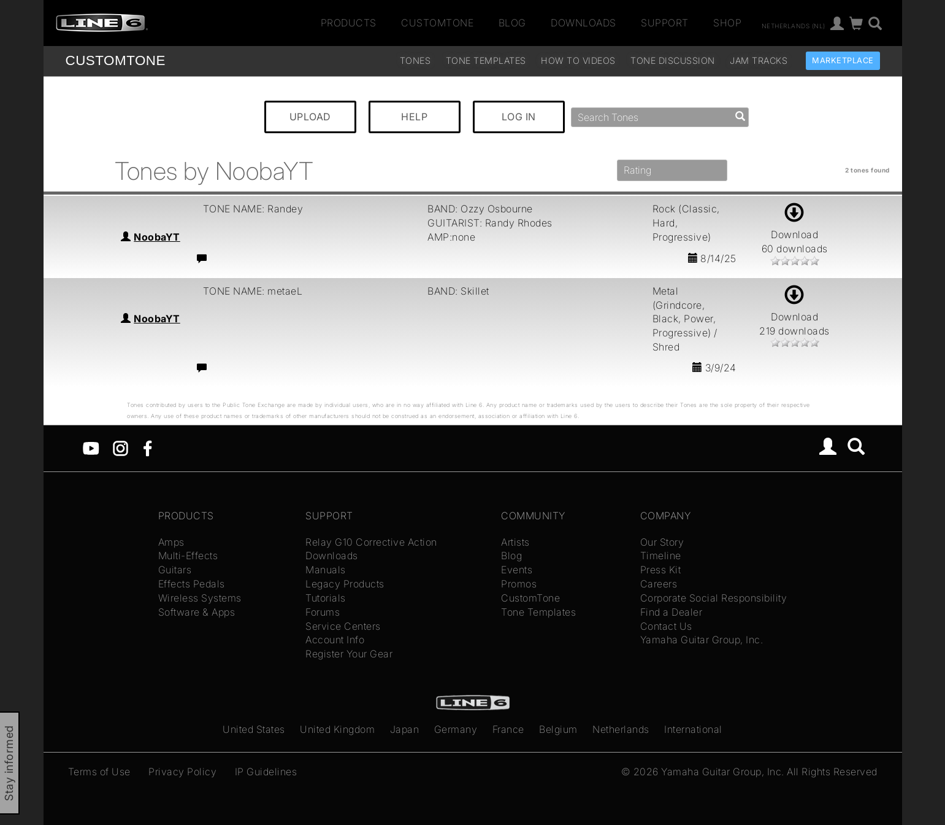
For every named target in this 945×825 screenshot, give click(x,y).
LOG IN (519, 116)
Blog (512, 23)
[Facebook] (147, 447)
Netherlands (620, 729)
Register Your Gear (348, 654)
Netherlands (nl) (793, 25)
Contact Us (666, 626)
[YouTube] (91, 447)
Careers (659, 584)
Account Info (334, 639)
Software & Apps (196, 612)
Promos (519, 584)
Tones (415, 60)
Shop (727, 23)
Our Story (662, 542)
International (693, 729)
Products (349, 23)
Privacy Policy (182, 771)
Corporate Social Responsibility (713, 598)
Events (516, 570)
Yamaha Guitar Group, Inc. (701, 639)
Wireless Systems (200, 598)
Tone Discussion (672, 60)
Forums (322, 612)
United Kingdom (337, 729)
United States (254, 729)
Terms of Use (99, 771)
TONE (116, 60)
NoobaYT (157, 237)
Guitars (175, 570)
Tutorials (325, 598)
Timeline (660, 555)
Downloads (583, 23)
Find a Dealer (671, 612)
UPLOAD (310, 116)
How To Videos (578, 60)
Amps (171, 542)
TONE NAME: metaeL (253, 291)
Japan (404, 729)
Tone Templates (486, 60)
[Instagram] (120, 447)
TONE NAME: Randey (253, 209)
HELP (414, 116)
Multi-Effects (188, 555)
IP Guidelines (266, 771)
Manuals (325, 570)
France (508, 729)
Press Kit (660, 570)
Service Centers (343, 626)
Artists (515, 542)
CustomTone (437, 23)
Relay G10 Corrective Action (371, 542)
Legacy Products (345, 584)
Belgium (558, 729)
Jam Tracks (758, 60)
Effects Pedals (191, 584)
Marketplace (843, 60)
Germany (456, 729)
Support (665, 23)
